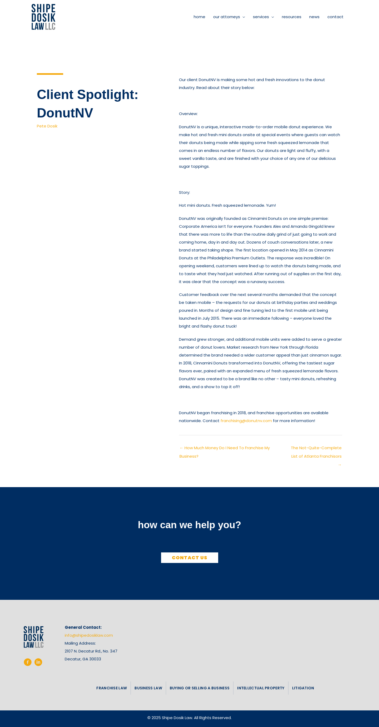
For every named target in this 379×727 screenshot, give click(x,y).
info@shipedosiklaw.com (89, 635)
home (199, 16)
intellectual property (260, 688)
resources (291, 16)
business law (148, 688)
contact (335, 16)
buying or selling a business (200, 688)
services (261, 16)
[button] (189, 557)
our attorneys (226, 16)
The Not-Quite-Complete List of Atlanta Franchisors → (316, 449)
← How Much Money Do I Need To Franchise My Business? (224, 449)
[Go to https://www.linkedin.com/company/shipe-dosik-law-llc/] (38, 663)
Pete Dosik (47, 126)
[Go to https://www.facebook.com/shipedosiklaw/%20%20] (28, 663)
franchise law (111, 688)
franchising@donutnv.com (246, 420)
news (314, 16)
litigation (303, 688)
